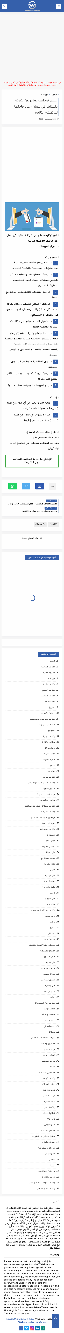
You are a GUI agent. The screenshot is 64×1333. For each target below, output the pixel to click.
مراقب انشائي (48, 1096)
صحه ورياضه (49, 1090)
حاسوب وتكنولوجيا (46, 725)
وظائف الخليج (48, 690)
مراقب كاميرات (48, 1177)
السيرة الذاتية (49, 673)
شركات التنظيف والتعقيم (43, 1038)
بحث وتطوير (49, 1021)
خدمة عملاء (50, 702)
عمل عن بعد (49, 992)
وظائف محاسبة (47, 696)
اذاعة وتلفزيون (48, 887)
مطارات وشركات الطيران (43, 1137)
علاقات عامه (49, 940)
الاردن (54, 95)
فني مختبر (50, 963)
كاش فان (51, 1119)
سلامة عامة (49, 882)
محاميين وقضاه (47, 1044)
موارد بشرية (49, 754)
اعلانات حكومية (48, 713)
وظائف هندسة (48, 667)
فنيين (52, 870)
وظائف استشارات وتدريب (43, 911)
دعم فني (51, 934)
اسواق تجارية (49, 789)
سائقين (51, 771)
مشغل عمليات (48, 1131)
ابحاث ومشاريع (48, 858)
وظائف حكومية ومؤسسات (42, 719)
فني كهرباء (50, 899)
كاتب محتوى (49, 916)
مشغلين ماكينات (47, 1073)
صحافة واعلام (48, 1142)
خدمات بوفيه (49, 1009)
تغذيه (52, 997)
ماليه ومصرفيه (48, 968)
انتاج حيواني (50, 1154)
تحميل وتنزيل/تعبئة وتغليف (42, 945)
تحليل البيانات (48, 1084)
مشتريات (51, 835)
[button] (39, 486)
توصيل (52, 922)
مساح (52, 1067)
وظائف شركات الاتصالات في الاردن (39, 806)
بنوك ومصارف (48, 847)
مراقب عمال (49, 1050)
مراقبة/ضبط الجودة (46, 795)
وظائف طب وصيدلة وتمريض (41, 783)
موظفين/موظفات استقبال (42, 818)
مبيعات (44, 95)
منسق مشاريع (48, 980)
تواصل (52, 1160)
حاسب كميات (49, 1102)
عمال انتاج (50, 841)
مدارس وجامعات (47, 800)
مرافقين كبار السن (46, 1171)
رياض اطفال (49, 1108)
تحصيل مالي (49, 1026)
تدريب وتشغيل (48, 1061)
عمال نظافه (49, 864)
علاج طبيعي (49, 1125)
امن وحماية (50, 986)
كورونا (52, 1166)
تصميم (52, 766)
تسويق (52, 708)
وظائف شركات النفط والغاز (42, 1183)
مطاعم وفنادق (48, 742)
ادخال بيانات (49, 748)
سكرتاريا (51, 731)
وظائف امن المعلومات (44, 1003)
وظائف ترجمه (49, 1079)
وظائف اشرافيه (48, 812)
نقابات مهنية (49, 974)
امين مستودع (49, 760)
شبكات (51, 1032)
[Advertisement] (32, 47)
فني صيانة (50, 853)
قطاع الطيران (48, 1113)
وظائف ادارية (49, 684)
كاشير (52, 893)
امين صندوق (49, 957)
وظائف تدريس (48, 777)
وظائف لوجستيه (47, 829)
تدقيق (52, 928)
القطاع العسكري (47, 951)
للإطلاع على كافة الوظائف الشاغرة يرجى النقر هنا (32, 461)
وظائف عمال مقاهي (46, 1189)
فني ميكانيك (49, 876)
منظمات (51, 905)
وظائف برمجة (49, 737)
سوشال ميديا (48, 824)
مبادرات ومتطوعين (46, 1148)
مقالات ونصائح (48, 1015)
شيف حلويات (49, 1055)
